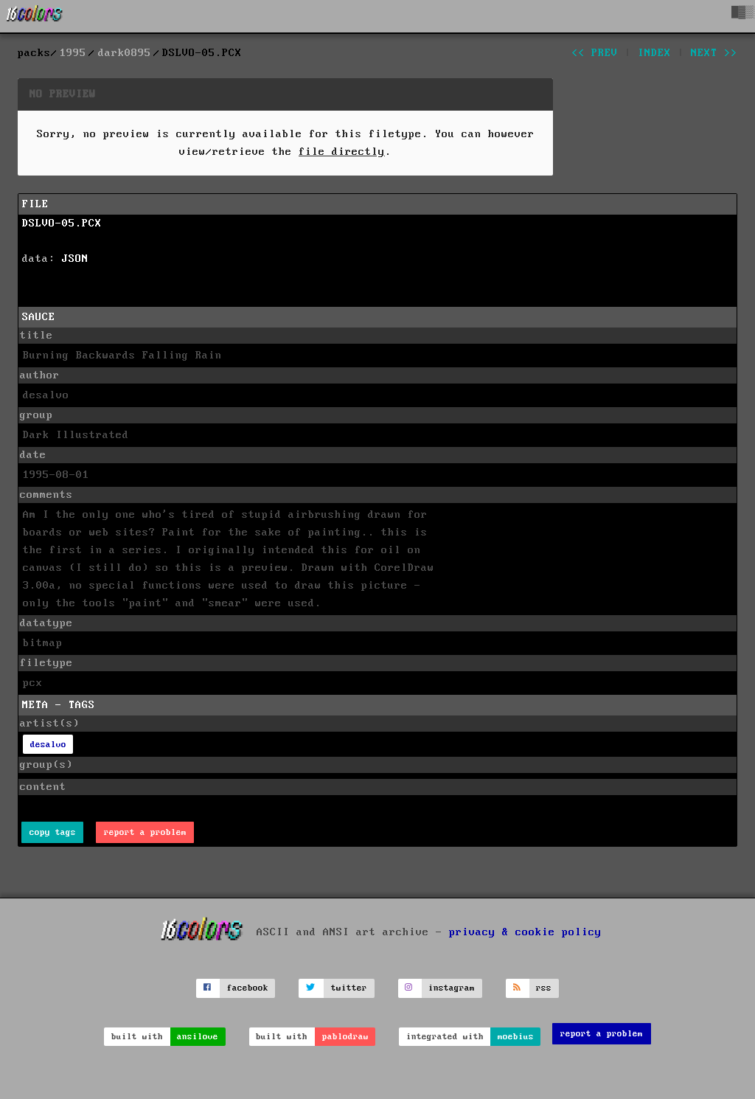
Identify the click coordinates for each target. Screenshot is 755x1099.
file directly (342, 152)
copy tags (52, 832)
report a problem (145, 832)
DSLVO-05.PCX (62, 223)
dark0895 (124, 53)
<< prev (594, 53)
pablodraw (345, 1036)
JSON (75, 259)
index (654, 53)
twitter (349, 988)
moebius (516, 1036)
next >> (714, 53)
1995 (73, 53)
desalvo (48, 744)
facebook (247, 988)
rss (544, 988)
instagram (451, 988)
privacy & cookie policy (525, 931)
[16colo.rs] (34, 16)
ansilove (197, 1036)
